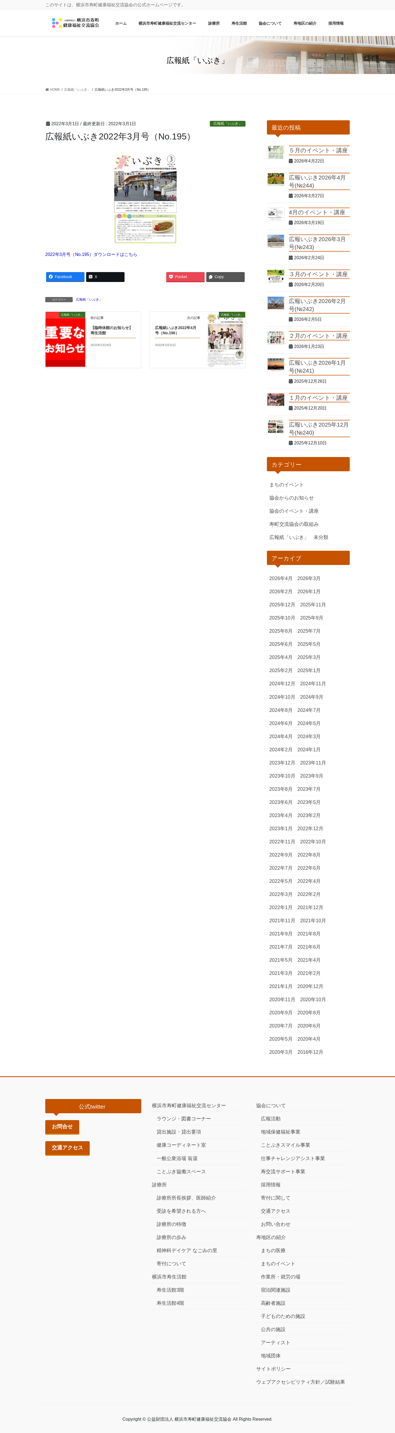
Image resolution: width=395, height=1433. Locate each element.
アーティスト (275, 1342)
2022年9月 (281, 855)
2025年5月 (309, 644)
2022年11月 (282, 841)
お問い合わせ (275, 1224)
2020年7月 (281, 1026)
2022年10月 (313, 841)
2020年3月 (281, 1052)
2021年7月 (281, 947)
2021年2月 (309, 973)
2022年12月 (310, 828)
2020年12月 (310, 986)
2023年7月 (309, 789)
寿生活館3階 (170, 1290)
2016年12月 (310, 1052)
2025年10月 (282, 618)
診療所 (159, 1184)
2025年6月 (281, 644)
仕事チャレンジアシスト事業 (293, 1158)
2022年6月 (309, 868)
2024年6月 (281, 723)
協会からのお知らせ (291, 498)
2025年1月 (309, 670)
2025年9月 (311, 618)
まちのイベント (286, 484)
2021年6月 (309, 947)
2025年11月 (313, 604)
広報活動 (271, 1118)
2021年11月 (282, 920)
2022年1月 (281, 907)
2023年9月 (311, 776)
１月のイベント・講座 (318, 398)
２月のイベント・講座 (318, 336)
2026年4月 (281, 578)
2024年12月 (282, 683)
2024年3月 (309, 736)
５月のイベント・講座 (318, 150)
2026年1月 (309, 591)
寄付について (171, 1263)
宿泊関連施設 (275, 1290)
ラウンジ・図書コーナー (184, 1118)
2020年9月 (281, 1012)
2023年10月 (282, 776)
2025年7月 (309, 631)
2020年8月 (309, 1012)
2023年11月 (313, 763)
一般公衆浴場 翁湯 (177, 1158)
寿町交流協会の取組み (294, 524)
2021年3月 (281, 973)
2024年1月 (309, 749)
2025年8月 (281, 631)
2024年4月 (281, 736)
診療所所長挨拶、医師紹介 (186, 1198)
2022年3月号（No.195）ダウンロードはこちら (91, 254)
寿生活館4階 (170, 1303)
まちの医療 (273, 1250)
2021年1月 (281, 986)
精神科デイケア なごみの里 (187, 1250)
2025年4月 (281, 657)
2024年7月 (309, 710)
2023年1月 (281, 828)
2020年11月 (282, 999)
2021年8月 (309, 934)
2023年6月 (281, 802)
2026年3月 (309, 578)
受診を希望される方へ (181, 1211)
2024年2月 (281, 749)
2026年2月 (281, 591)
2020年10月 (313, 999)
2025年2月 (281, 670)
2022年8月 (309, 855)
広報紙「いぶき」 (227, 123)
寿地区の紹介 (271, 1237)
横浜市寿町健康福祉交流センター (189, 1105)
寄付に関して (275, 1198)
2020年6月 (309, 1026)
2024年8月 (281, 710)
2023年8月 (281, 789)
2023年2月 (309, 815)
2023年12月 (282, 763)
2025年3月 (309, 657)
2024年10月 (282, 697)
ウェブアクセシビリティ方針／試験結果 (300, 1382)
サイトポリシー (273, 1369)
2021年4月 (309, 960)
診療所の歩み (171, 1237)
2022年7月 (281, 868)
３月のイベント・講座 (318, 274)
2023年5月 (309, 802)
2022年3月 (281, 894)
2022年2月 (309, 894)
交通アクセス (67, 1148)
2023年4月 (281, 815)
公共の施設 (273, 1329)
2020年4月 (309, 1039)
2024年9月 (311, 697)
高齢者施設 (273, 1303)
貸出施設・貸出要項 (179, 1132)
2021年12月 (310, 907)
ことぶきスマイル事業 (285, 1145)
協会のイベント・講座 (294, 511)
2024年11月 (313, 683)
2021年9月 (281, 934)
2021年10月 (313, 920)
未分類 (321, 537)
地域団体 (271, 1355)
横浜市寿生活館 (169, 1277)
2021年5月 (281, 960)
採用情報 (271, 1184)
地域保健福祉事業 (280, 1132)
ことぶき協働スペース (181, 1171)
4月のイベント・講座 (317, 212)
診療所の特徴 (171, 1224)
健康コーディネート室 (181, 1145)
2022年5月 (281, 881)
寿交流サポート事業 (283, 1171)
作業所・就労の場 (280, 1277)
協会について (271, 1105)
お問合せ (62, 1126)
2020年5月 (281, 1039)
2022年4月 (309, 881)
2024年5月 (309, 723)
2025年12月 (282, 604)
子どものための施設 (283, 1316)
